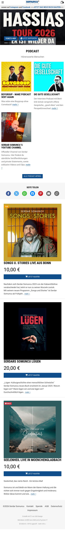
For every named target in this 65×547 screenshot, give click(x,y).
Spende (39, 506)
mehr (27, 294)
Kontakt (30, 506)
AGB (47, 506)
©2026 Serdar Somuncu (13, 506)
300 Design (39, 516)
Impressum (32, 510)
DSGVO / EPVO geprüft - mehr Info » (32, 524)
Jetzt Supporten (28, 38)
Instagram (21, 7)
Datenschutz (56, 506)
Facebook (33, 7)
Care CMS (31, 520)
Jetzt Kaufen (33, 277)
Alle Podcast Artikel (32, 176)
